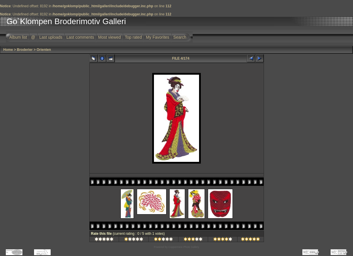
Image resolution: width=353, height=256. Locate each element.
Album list (18, 37)
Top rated (133, 37)
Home (8, 50)
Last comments (80, 37)
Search (179, 37)
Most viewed (109, 37)
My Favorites (157, 37)
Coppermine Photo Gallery (183, 247)
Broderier (25, 50)
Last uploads (50, 37)
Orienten (44, 50)
